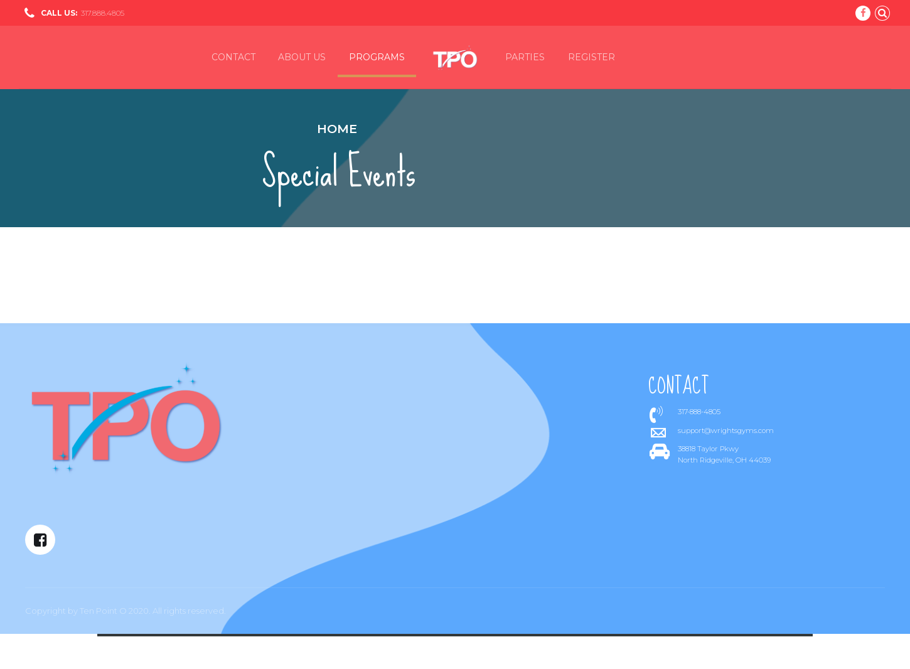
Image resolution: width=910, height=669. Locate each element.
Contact (233, 57)
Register (591, 57)
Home (337, 128)
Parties (525, 57)
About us (302, 57)
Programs (377, 57)
